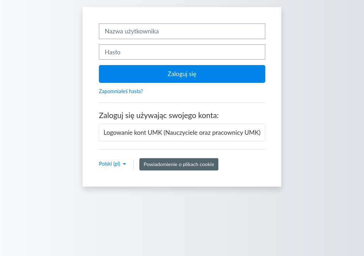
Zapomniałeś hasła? (121, 91)
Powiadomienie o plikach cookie (179, 164)
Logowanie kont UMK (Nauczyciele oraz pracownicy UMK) (182, 132)
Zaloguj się (182, 74)
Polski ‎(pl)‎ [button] (110, 164)
